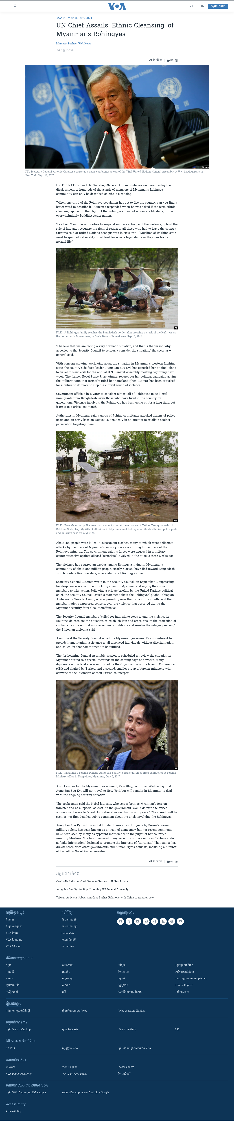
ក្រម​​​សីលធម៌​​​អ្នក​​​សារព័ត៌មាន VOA (135, 1048)
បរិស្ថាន (122, 965)
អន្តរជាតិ (10, 972)
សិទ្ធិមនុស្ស (67, 979)
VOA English (70, 1067)
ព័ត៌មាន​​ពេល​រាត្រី (70, 926)
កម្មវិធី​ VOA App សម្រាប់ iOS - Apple (26, 1093)
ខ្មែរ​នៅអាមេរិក (13, 985)
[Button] (156, 60)
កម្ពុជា (9, 965)
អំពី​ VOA (10, 1048)
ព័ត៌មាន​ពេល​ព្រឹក (70, 920)
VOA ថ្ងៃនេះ (12, 933)
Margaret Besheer (67, 44)
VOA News (84, 44)
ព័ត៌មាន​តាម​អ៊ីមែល (127, 1030)
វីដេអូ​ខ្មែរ (10, 920)
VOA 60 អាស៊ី (13, 946)
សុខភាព (66, 985)
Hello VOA (68, 933)
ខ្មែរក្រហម (123, 985)
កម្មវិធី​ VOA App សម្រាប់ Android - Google (85, 1093)
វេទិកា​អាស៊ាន (68, 946)
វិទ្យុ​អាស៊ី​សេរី (124, 1074)
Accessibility (126, 1067)
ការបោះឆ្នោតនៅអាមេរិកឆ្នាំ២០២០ (191, 979)
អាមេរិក (9, 979)
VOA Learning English (132, 1011)
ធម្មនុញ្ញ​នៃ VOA (70, 1048)
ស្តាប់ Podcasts (70, 1030)
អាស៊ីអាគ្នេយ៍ (12, 992)
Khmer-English (184, 985)
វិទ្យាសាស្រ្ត (124, 972)
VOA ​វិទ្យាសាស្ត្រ (14, 940)
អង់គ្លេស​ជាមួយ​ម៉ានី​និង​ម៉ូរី (18, 1011)
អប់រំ (64, 992)
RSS (177, 1030)
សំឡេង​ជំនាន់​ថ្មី (69, 940)
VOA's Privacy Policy (75, 1074)
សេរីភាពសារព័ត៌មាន (184, 972)
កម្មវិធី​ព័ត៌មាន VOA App (18, 1030)
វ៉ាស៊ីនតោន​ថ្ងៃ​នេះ (14, 926)
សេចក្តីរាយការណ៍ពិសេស (131, 992)
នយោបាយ (67, 965)
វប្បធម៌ (122, 979)
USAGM (10, 1067)
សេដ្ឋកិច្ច (66, 972)
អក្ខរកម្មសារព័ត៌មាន (184, 965)
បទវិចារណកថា (182, 992)
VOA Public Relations (19, 1074)
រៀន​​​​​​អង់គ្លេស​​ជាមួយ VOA (74, 1011)
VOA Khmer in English (74, 18)
